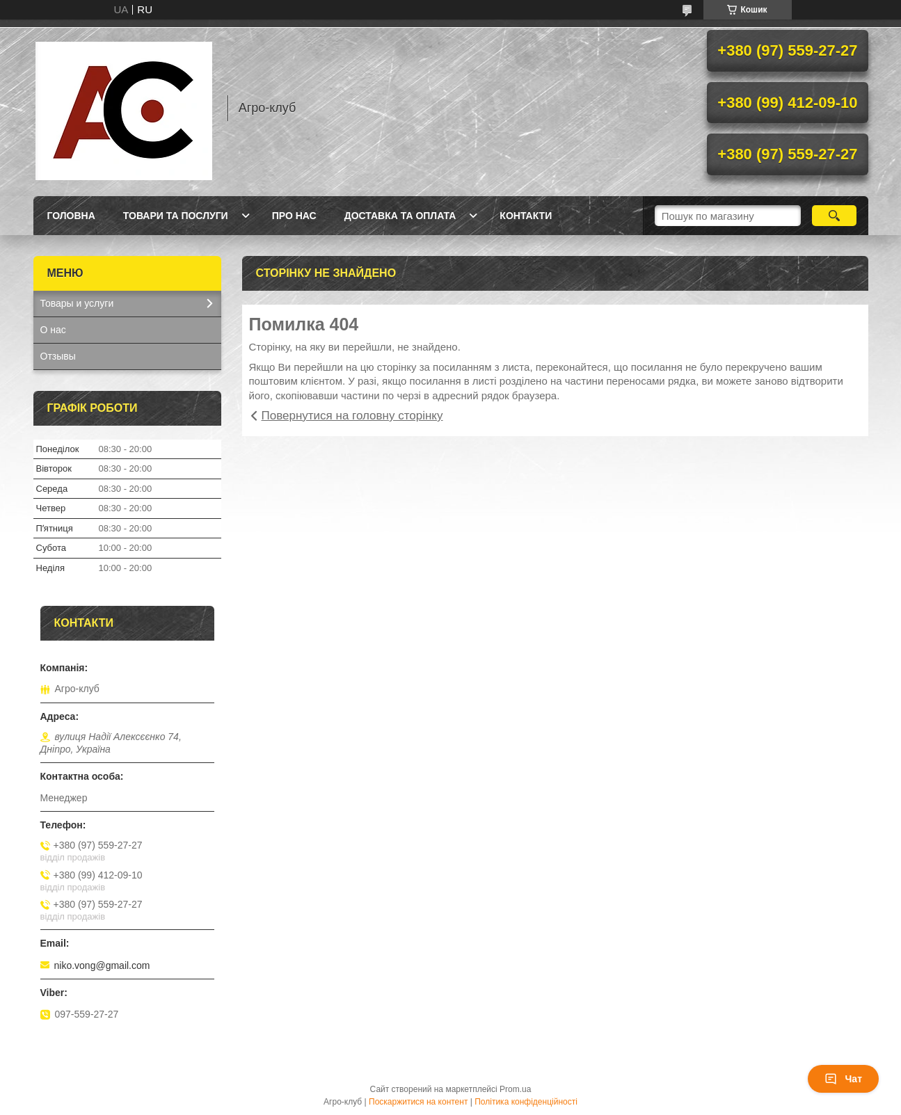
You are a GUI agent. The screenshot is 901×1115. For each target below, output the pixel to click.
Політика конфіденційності (526, 1102)
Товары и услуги (77, 303)
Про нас (294, 215)
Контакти (526, 215)
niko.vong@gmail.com (102, 965)
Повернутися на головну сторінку (352, 415)
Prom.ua (515, 1089)
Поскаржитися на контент (418, 1102)
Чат (843, 1079)
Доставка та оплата (400, 215)
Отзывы (58, 356)
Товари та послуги (175, 215)
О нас (53, 329)
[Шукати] (834, 215)
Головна (71, 215)
